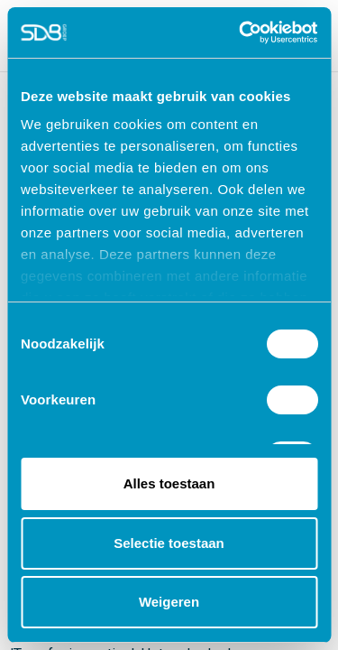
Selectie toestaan (169, 543)
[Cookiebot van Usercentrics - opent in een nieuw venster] (240, 32)
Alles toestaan (169, 483)
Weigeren (169, 601)
